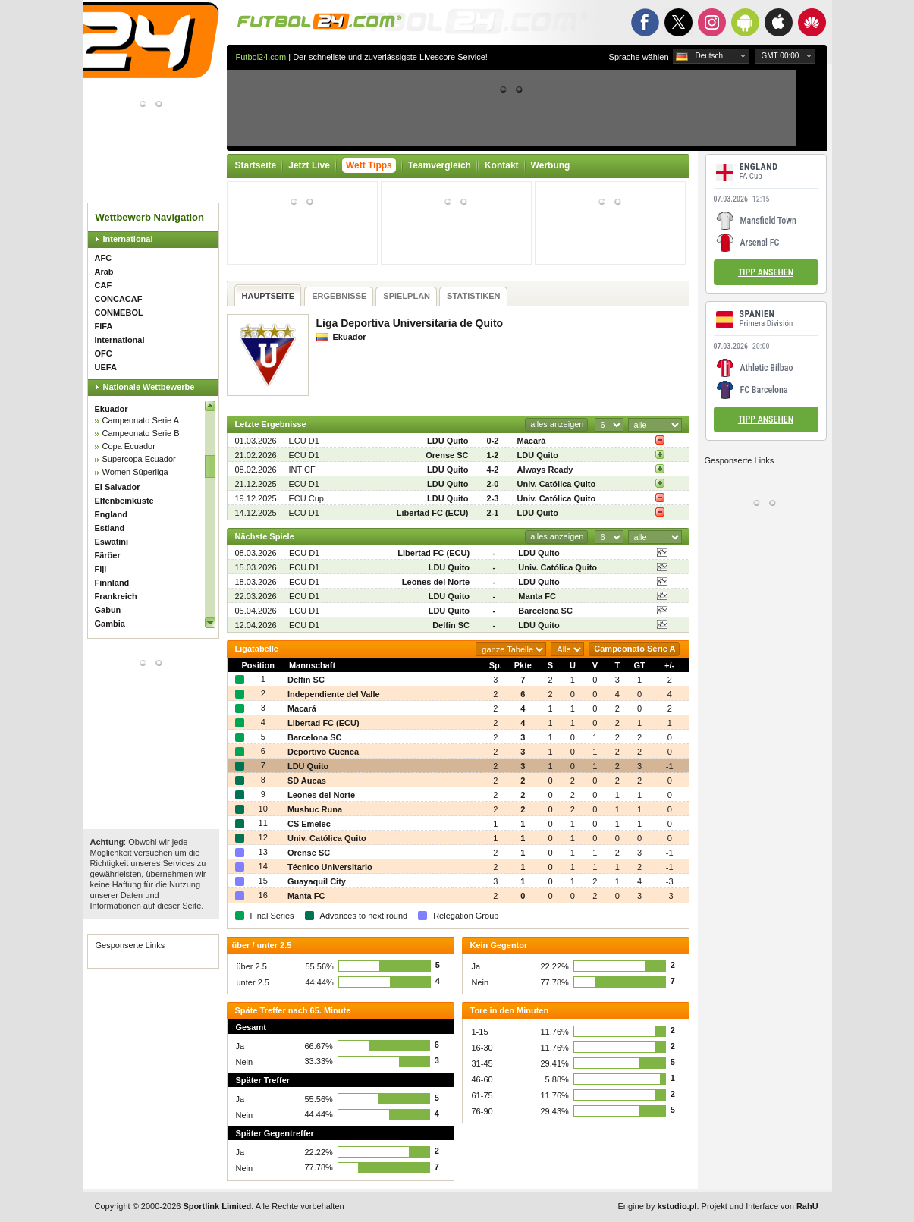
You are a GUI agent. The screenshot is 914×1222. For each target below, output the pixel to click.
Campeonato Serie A (141, 420)
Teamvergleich (439, 165)
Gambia (110, 623)
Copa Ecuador (128, 446)
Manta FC (537, 596)
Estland (110, 527)
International (128, 238)
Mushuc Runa (314, 809)
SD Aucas (306, 780)
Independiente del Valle (333, 694)
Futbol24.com (261, 56)
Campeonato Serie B (141, 433)
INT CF (302, 469)
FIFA (104, 326)
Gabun (108, 609)
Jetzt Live (309, 165)
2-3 (493, 498)
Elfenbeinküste (124, 500)
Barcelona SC (545, 610)
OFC (103, 353)
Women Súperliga (135, 471)
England (111, 514)
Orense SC (447, 455)
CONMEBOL (119, 312)
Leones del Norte (436, 581)
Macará (531, 440)
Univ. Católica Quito (556, 483)
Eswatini (112, 541)
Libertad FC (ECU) (433, 512)
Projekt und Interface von (760, 1206)
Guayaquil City (316, 881)
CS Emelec (309, 823)
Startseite (256, 165)
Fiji (101, 568)
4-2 (493, 469)
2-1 (493, 512)
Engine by (657, 1206)
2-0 (493, 483)
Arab (104, 271)
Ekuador (111, 408)
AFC (103, 257)
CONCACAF (119, 298)
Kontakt (502, 165)
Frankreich (116, 596)
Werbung (550, 165)
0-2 (493, 440)
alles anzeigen (556, 424)
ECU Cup (306, 498)
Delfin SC (451, 625)
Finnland (112, 582)
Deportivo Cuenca (323, 751)
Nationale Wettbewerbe (149, 386)
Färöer (108, 555)
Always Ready (545, 469)
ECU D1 (304, 440)
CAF (103, 285)
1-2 (493, 455)
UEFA (106, 367)
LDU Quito (447, 440)
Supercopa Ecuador (139, 458)
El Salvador (117, 487)
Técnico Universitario (329, 867)
